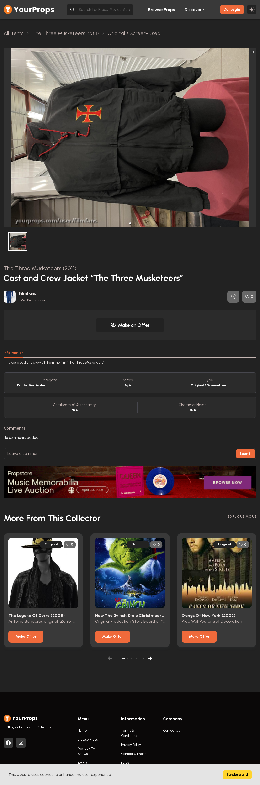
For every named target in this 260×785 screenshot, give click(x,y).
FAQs (125, 763)
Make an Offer (130, 325)
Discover (193, 9)
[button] (130, 223)
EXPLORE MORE (242, 517)
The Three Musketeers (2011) (40, 268)
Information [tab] (13, 353)
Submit (245, 454)
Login (232, 9)
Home (82, 730)
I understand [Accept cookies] (237, 775)
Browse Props (161, 9)
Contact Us (171, 730)
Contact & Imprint (134, 754)
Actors (82, 763)
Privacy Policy (131, 745)
